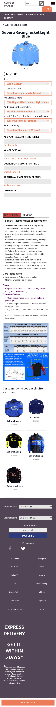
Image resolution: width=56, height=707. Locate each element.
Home (6, 15)
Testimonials (14, 601)
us (14, 318)
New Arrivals (32, 15)
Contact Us (14, 575)
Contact (8, 18)
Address (42, 592)
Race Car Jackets (9, 4)
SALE (42, 15)
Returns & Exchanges (14, 609)
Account (42, 575)
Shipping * (42, 601)
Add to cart (28, 702)
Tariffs (41, 609)
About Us (14, 566)
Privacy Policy (14, 592)
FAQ (14, 584)
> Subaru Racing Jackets (15, 25)
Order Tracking (41, 584)
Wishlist (42, 566)
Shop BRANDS (17, 15)
